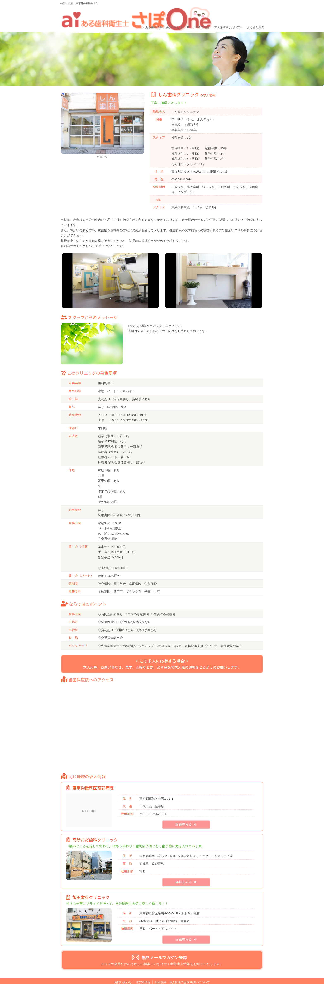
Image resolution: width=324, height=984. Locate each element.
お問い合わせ (123, 974)
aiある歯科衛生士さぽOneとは (161, 13)
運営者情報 (143, 974)
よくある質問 (252, 13)
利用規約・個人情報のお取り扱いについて (182, 974)
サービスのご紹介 (196, 13)
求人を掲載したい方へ (226, 13)
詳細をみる (186, 817)
